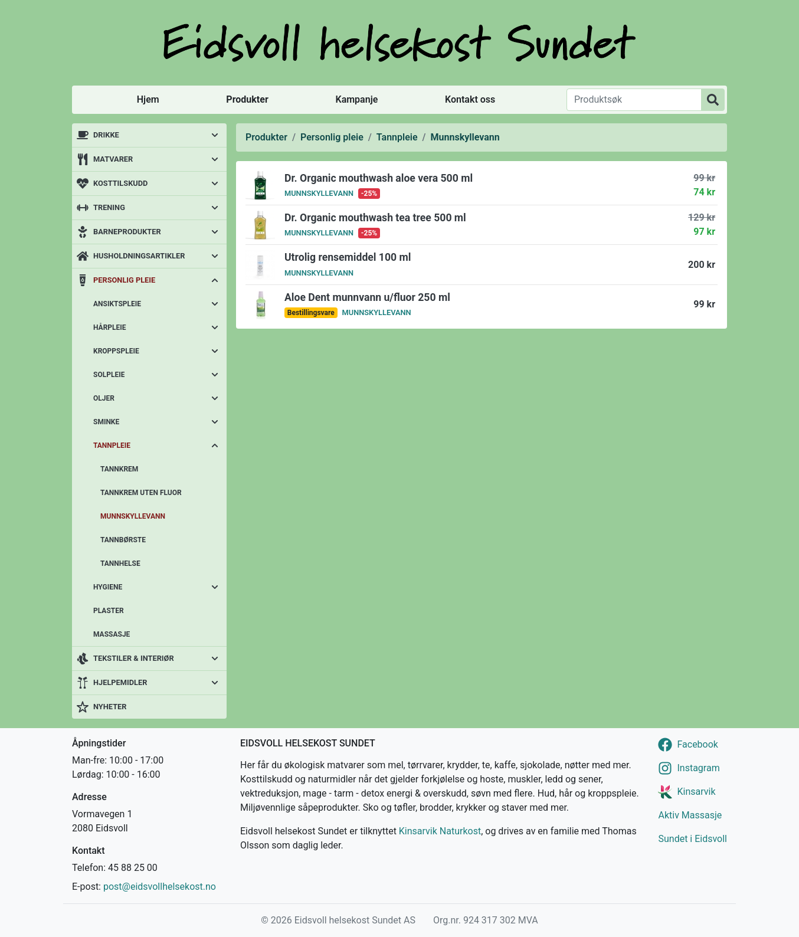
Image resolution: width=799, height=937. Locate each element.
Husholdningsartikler (139, 255)
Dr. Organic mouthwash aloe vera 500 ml (378, 178)
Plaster (108, 611)
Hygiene (107, 587)
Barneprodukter (127, 231)
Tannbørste (123, 540)
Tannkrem (119, 469)
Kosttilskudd (120, 183)
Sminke (106, 422)
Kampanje (356, 99)
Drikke (106, 134)
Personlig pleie (124, 280)
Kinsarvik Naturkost (440, 831)
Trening (109, 207)
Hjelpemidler (120, 682)
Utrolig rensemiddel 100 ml (347, 257)
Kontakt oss (470, 99)
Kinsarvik (696, 791)
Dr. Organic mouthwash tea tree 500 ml (375, 218)
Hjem (148, 99)
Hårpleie (109, 327)
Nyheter (109, 706)
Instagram (698, 768)
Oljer (103, 398)
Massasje (111, 634)
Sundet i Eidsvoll (692, 838)
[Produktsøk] (634, 100)
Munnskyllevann (132, 516)
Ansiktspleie (117, 304)
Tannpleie (111, 445)
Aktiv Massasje (690, 815)
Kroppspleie (116, 351)
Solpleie (109, 375)
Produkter (247, 99)
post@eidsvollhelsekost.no (159, 886)
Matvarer (113, 159)
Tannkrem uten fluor (141, 493)
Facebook (697, 744)
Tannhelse (120, 563)
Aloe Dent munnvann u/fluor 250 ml (367, 297)
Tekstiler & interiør (133, 658)
